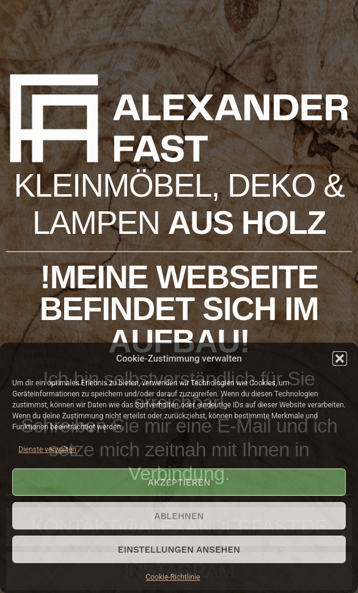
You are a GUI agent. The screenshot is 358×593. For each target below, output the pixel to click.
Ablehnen (178, 516)
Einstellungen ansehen (179, 549)
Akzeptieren (179, 482)
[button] (340, 358)
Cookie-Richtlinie (172, 577)
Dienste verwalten (47, 449)
